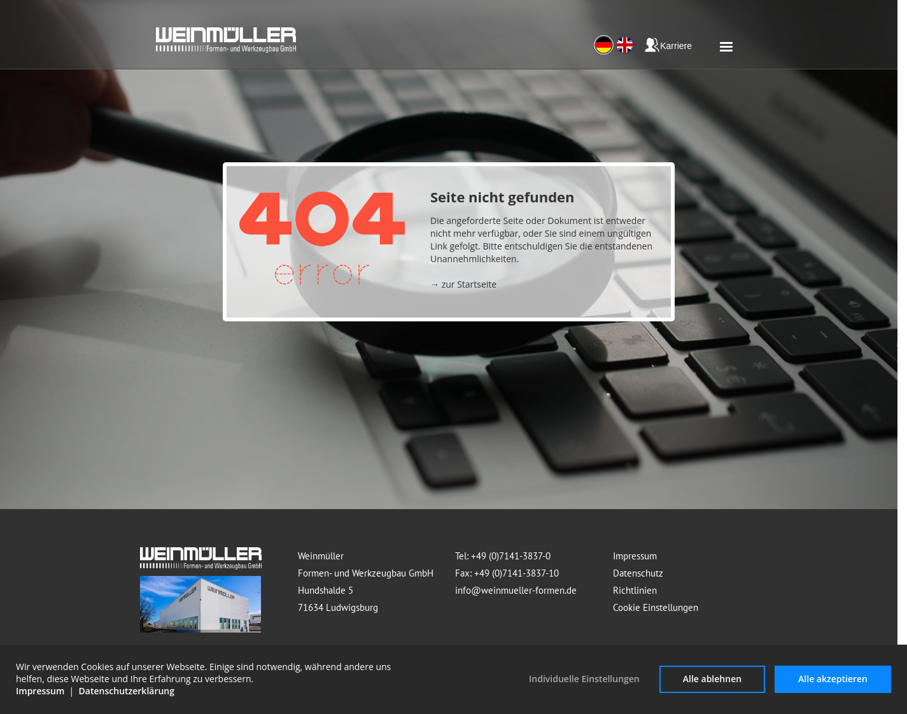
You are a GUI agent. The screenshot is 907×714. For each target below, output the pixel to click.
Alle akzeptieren (833, 679)
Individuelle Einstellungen (584, 679)
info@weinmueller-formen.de (516, 590)
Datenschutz (638, 573)
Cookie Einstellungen (655, 607)
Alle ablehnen (712, 679)
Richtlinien (635, 590)
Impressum (635, 556)
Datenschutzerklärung (126, 691)
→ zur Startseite (463, 284)
